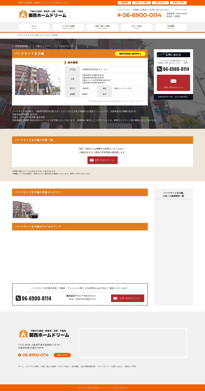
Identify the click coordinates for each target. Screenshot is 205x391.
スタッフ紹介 (137, 27)
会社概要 (171, 27)
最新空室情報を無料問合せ (130, 54)
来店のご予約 (178, 3)
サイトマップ (103, 366)
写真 (43, 46)
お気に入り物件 (141, 3)
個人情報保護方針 (88, 366)
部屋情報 (21, 46)
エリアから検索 (68, 27)
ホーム (34, 27)
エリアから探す (34, 35)
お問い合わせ (160, 3)
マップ (66, 46)
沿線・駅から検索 (102, 27)
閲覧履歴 (124, 3)
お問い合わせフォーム (173, 87)
